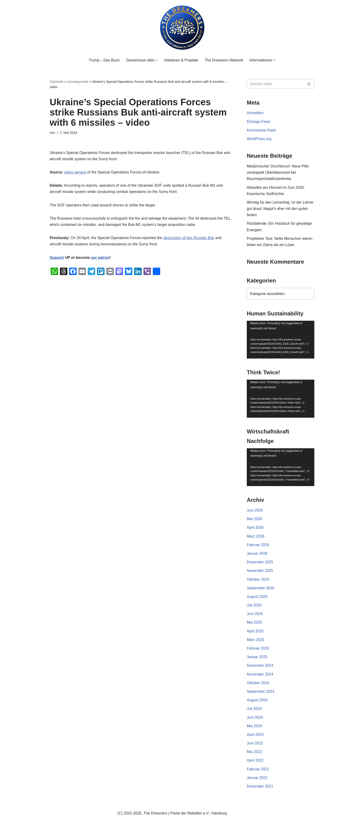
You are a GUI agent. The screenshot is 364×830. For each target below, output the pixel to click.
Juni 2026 (255, 510)
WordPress (96, 824)
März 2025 (255, 640)
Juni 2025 (255, 614)
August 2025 (257, 597)
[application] (280, 340)
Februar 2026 (258, 545)
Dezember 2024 (260, 665)
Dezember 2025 (260, 562)
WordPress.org (259, 139)
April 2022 (255, 760)
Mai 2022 (254, 752)
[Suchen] (275, 84)
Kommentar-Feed (261, 130)
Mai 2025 (254, 622)
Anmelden (255, 113)
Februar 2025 (258, 648)
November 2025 (260, 571)
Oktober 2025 (258, 579)
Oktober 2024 (258, 683)
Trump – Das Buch (104, 60)
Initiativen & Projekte (181, 60)
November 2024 (260, 674)
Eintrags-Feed (258, 122)
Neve (54, 824)
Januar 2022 (257, 778)
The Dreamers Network (224, 60)
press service (75, 172)
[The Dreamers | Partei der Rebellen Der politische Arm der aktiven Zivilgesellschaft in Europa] (182, 27)
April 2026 (255, 527)
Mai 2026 (254, 519)
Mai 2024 (254, 726)
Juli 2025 (254, 605)
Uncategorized (77, 81)
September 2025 (260, 588)
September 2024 (260, 691)
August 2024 (257, 700)
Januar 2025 (257, 657)
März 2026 (255, 536)
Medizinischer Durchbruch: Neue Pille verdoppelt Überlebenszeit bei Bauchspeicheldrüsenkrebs (278, 172)
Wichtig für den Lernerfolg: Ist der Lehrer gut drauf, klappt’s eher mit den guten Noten (280, 208)
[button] (157, 60)
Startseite (56, 81)
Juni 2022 (255, 743)
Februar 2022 (258, 769)
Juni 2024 (255, 717)
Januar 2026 (257, 553)
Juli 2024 (254, 709)
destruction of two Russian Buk (188, 238)
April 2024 (255, 735)
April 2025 (255, 631)
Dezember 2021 (260, 786)
